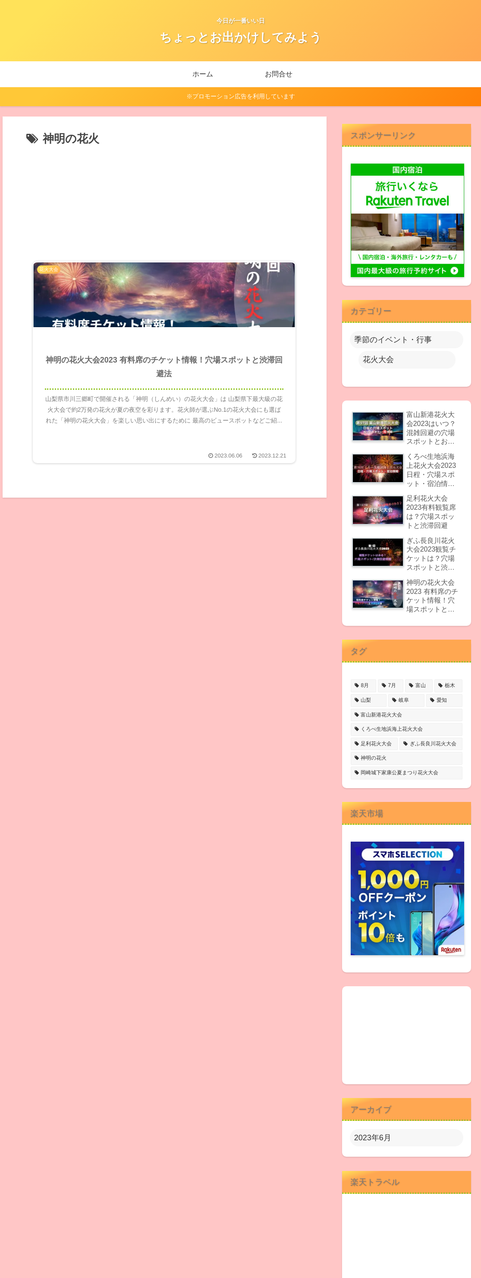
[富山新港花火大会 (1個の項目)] (406, 715)
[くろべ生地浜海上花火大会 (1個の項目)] (406, 729)
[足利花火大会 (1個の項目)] (374, 744)
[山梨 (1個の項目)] (369, 700)
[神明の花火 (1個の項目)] (406, 758)
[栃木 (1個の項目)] (448, 685)
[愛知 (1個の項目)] (444, 700)
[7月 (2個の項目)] (390, 685)
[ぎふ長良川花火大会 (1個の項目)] (430, 744)
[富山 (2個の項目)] (419, 685)
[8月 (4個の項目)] (363, 685)
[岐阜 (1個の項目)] (406, 700)
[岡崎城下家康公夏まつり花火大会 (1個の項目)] (406, 773)
